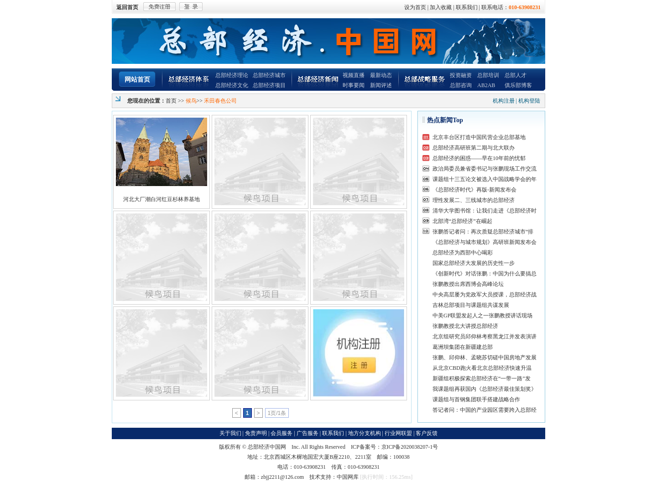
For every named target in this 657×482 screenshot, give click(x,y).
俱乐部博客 (518, 85)
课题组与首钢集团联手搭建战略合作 (476, 399)
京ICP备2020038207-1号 (409, 447)
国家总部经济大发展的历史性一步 (474, 263)
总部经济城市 (269, 75)
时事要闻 (354, 85)
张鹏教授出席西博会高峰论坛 (468, 284)
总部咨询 (461, 85)
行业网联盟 (398, 433)
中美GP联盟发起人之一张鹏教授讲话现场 (482, 315)
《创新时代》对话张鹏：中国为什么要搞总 (485, 273)
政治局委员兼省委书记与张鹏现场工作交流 (485, 169)
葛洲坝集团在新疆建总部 (463, 347)
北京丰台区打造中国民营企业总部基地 (479, 137)
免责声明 (256, 433)
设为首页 (415, 7)
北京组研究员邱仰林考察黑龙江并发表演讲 (485, 336)
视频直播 (354, 75)
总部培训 (488, 75)
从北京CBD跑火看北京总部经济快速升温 (482, 368)
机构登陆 (529, 101)
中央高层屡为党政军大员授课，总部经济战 (485, 294)
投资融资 (461, 75)
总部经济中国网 (267, 447)
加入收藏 (441, 7)
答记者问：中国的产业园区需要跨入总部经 (485, 410)
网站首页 (137, 79)
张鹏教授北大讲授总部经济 (465, 326)
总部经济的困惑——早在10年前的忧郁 (479, 158)
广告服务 (307, 433)
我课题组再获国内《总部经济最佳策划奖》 (485, 389)
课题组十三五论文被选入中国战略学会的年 (485, 179)
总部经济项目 (269, 85)
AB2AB (486, 85)
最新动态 (381, 75)
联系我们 (467, 7)
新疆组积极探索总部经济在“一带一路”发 (482, 378)
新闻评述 (381, 85)
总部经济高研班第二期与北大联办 (474, 148)
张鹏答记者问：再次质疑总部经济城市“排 (483, 231)
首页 (171, 101)
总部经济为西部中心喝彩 (463, 252)
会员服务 (281, 433)
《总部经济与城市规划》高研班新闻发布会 (485, 242)
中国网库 (348, 477)
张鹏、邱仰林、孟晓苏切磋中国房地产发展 (485, 357)
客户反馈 (427, 433)
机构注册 (504, 101)
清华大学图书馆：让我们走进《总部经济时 (485, 210)
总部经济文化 (231, 85)
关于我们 (230, 433)
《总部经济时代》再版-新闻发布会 (474, 190)
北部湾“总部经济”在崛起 (462, 221)
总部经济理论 (231, 75)
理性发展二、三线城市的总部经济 (474, 200)
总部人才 (516, 75)
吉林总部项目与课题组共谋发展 (471, 305)
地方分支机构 (364, 433)
